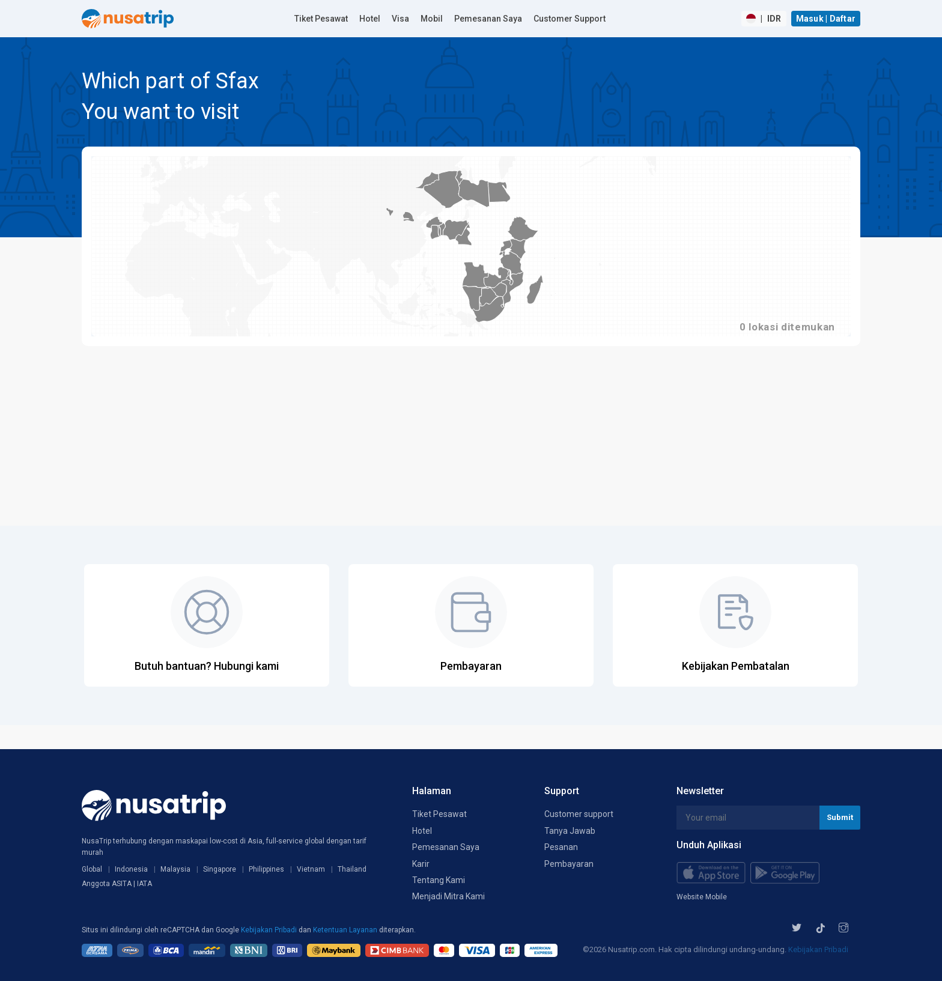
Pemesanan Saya (488, 18)
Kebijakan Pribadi (270, 930)
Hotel (369, 18)
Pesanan (561, 847)
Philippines (266, 869)
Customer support (578, 814)
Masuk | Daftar (826, 18)
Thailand (352, 869)
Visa (400, 18)
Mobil (432, 18)
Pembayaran (569, 864)
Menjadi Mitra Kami (448, 896)
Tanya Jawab (569, 831)
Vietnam (311, 869)
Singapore (219, 869)
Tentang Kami (438, 880)
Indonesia (131, 869)
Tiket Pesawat (321, 18)
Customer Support (569, 18)
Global (92, 869)
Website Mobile (701, 897)
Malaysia (175, 869)
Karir (421, 864)
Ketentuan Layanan (346, 930)
